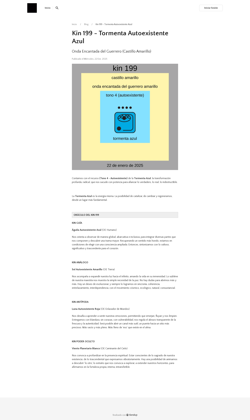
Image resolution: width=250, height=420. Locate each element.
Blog (86, 24)
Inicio (74, 24)
